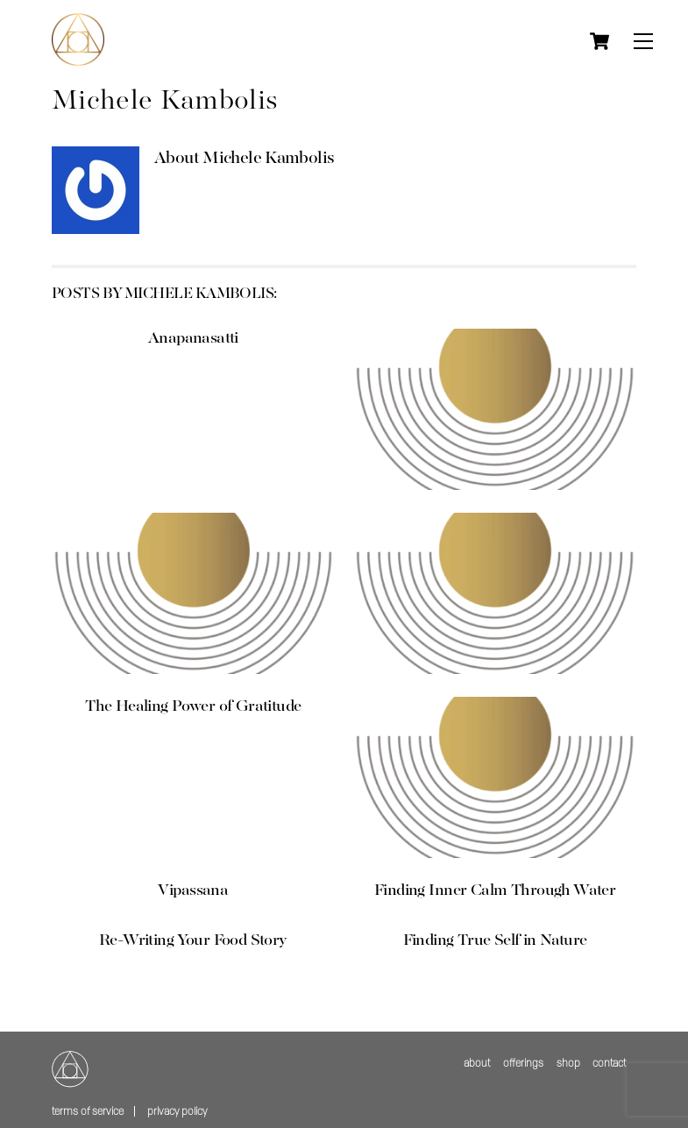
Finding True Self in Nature (495, 940)
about (477, 1062)
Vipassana (193, 890)
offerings (523, 1062)
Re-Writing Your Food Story (193, 940)
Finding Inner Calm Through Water (494, 890)
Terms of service (88, 1110)
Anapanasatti (193, 338)
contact (609, 1062)
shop (568, 1062)
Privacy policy (177, 1110)
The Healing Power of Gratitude (193, 706)
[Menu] (643, 42)
